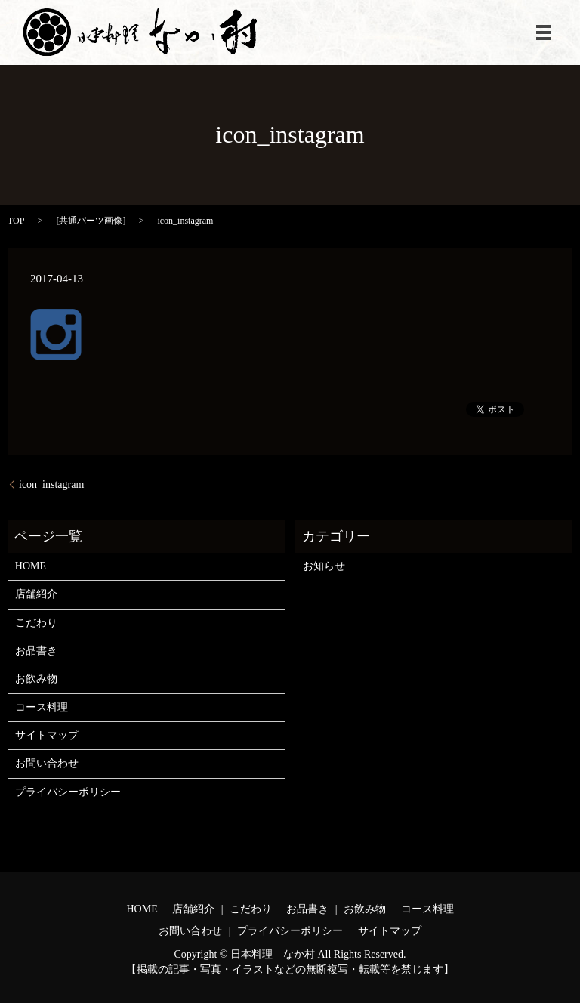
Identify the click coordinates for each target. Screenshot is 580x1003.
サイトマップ (47, 735)
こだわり (36, 622)
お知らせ (324, 566)
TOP (16, 220)
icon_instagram (51, 484)
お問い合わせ (47, 763)
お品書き (36, 650)
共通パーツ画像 (90, 220)
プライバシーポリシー (68, 792)
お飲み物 (36, 678)
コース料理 (41, 707)
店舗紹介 (36, 594)
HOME (30, 566)
